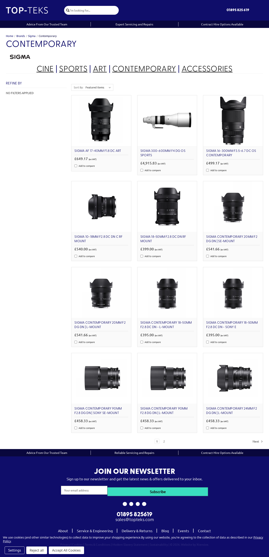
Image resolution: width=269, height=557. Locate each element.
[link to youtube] (137, 503)
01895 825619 (134, 513)
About (63, 529)
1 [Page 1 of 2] (157, 441)
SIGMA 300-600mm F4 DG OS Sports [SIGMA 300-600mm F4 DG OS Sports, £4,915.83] (162, 153)
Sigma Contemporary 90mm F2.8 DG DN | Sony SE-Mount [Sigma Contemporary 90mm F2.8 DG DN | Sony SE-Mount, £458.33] (98, 411)
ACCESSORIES (207, 69)
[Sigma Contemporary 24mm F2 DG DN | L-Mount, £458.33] (233, 378)
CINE (45, 69)
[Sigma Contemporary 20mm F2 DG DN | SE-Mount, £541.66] (233, 206)
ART (100, 69)
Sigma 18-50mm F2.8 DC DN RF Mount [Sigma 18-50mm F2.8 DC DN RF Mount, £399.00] (163, 239)
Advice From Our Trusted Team (46, 24)
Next (258, 441)
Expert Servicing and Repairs (134, 24)
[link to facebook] (124, 503)
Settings (14, 550)
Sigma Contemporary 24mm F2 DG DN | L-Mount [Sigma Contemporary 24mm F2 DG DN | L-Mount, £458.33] (231, 411)
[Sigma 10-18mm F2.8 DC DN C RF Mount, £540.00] (101, 206)
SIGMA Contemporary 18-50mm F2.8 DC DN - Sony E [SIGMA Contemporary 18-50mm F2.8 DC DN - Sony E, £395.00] (232, 325)
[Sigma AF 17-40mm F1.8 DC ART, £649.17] (101, 120)
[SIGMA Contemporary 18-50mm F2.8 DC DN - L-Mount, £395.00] (167, 292)
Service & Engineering (95, 529)
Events (183, 529)
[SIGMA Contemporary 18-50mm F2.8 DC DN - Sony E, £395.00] (233, 292)
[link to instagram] (131, 503)
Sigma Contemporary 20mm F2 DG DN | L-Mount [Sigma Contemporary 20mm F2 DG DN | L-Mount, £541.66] (100, 325)
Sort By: (78, 87)
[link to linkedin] (144, 503)
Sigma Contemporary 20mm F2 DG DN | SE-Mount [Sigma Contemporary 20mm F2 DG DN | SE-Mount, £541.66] (231, 239)
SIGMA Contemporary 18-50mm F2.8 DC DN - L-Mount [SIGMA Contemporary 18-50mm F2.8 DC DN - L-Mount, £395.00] (166, 325)
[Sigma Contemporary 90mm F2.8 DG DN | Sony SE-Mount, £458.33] (101, 378)
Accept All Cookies (66, 550)
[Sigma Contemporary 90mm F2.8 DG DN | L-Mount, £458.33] (167, 378)
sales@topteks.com (134, 518)
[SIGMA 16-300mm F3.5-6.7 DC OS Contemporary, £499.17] (233, 120)
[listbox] (99, 87)
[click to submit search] (68, 10)
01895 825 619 (238, 10)
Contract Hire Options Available (222, 24)
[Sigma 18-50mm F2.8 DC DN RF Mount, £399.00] (167, 206)
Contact (204, 529)
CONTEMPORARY (144, 69)
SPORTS (73, 69)
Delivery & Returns (137, 529)
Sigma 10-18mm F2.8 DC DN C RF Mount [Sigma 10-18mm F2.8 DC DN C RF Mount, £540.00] (98, 239)
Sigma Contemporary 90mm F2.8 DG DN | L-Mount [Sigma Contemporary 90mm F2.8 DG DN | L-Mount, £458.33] (164, 411)
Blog (165, 529)
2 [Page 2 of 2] (164, 441)
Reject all (37, 550)
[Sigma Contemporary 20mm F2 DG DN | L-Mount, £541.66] (101, 292)
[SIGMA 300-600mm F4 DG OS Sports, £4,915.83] (167, 120)
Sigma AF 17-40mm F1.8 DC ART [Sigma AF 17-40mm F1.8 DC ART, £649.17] (97, 151)
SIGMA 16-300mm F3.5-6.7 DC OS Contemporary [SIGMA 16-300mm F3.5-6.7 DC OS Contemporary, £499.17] (231, 153)
